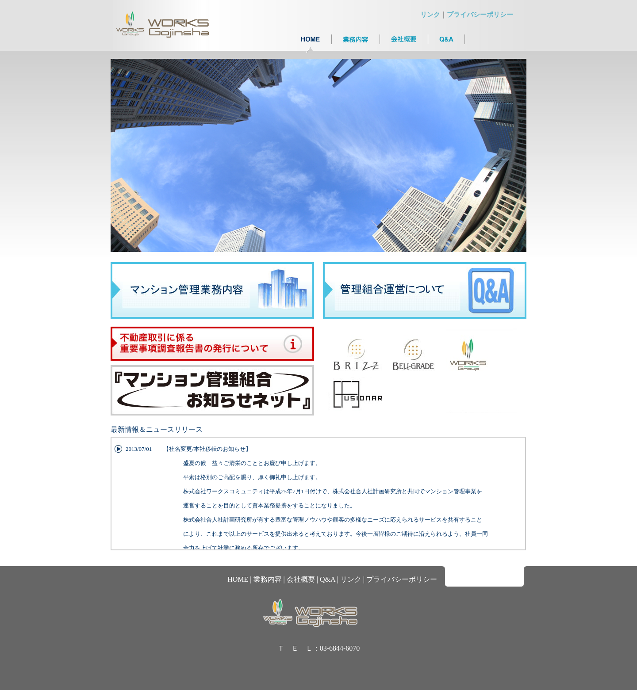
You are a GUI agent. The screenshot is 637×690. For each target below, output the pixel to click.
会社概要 (301, 579)
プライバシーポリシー (480, 14)
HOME (237, 579)
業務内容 (267, 579)
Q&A (327, 579)
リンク (430, 14)
